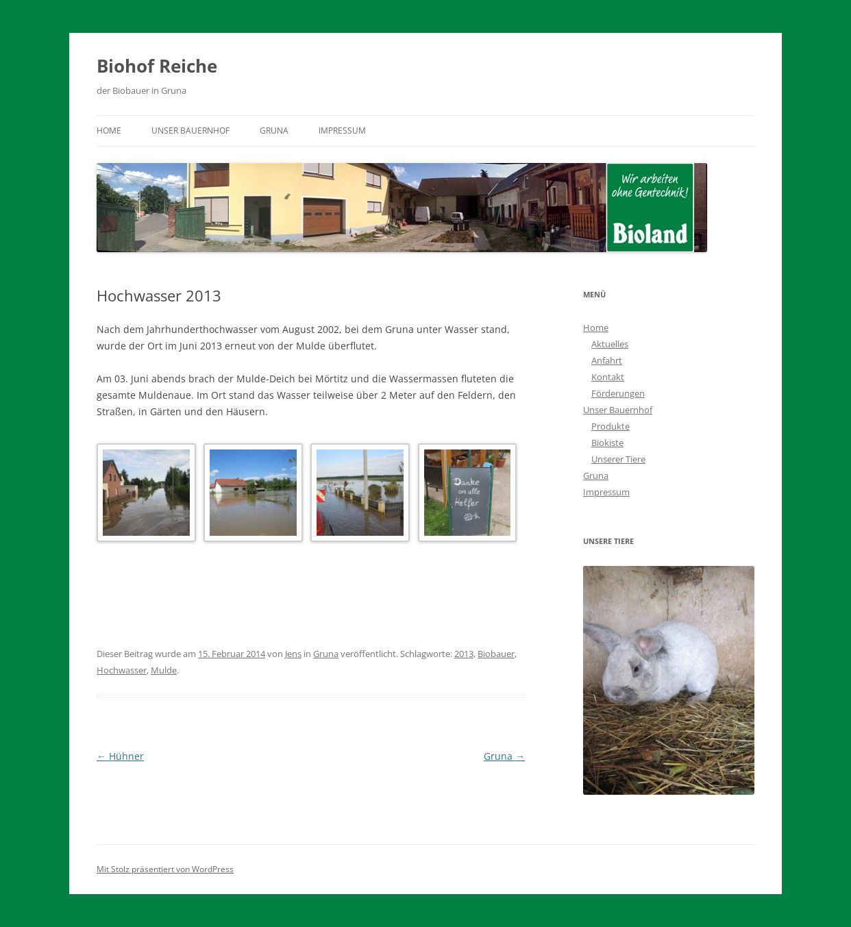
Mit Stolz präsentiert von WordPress (165, 869)
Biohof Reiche (157, 65)
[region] (668, 680)
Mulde (164, 670)
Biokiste (607, 442)
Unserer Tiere (618, 459)
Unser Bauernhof (190, 130)
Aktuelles (609, 344)
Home (109, 130)
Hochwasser (122, 670)
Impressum (342, 130)
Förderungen (618, 393)
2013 (463, 653)
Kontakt (607, 377)
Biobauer (496, 653)
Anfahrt (606, 360)
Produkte (610, 426)
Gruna (274, 130)
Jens (293, 653)
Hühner (120, 756)
